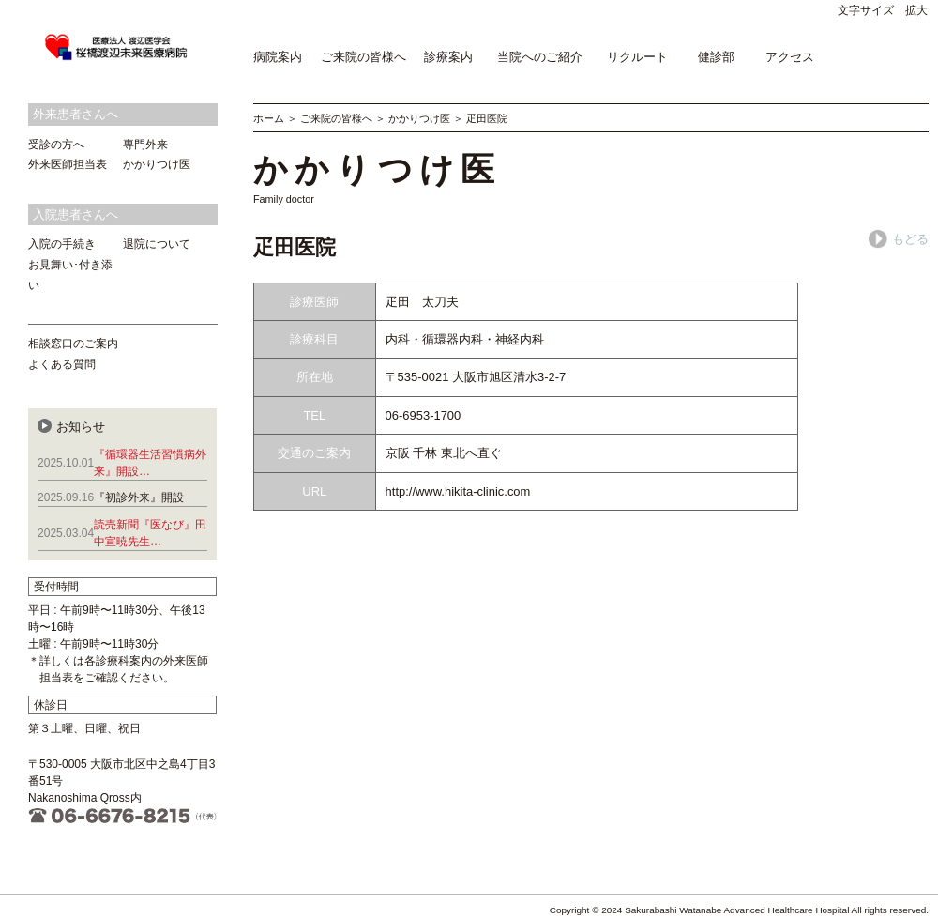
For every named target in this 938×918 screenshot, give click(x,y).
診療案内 (448, 57)
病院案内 (277, 57)
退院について (156, 244)
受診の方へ (56, 144)
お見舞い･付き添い (70, 275)
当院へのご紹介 (539, 57)
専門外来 (145, 144)
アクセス (789, 57)
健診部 (716, 57)
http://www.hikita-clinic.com (458, 491)
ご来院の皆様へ (363, 57)
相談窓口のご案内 (73, 343)
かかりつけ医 (419, 118)
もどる (899, 239)
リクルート (637, 57)
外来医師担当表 (67, 164)
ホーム (268, 118)
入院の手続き (62, 244)
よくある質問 (62, 364)
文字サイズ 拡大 (883, 10)
